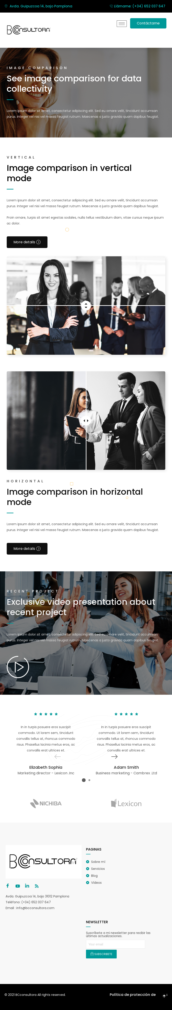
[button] (84, 780)
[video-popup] (18, 666)
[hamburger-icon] (122, 23)
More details (27, 242)
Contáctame (148, 23)
